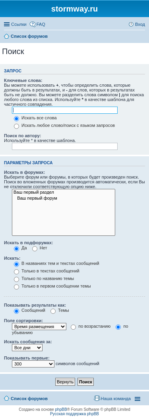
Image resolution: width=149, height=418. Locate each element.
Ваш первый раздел (63, 192)
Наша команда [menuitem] (116, 398)
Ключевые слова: (23, 80)
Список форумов (29, 398)
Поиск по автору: (22, 135)
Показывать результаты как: (35, 305)
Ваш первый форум (63, 198)
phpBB (61, 409)
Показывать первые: (27, 358)
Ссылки (19, 24)
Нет (39, 247)
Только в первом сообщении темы (52, 286)
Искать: (12, 258)
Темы (59, 310)
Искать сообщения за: (28, 341)
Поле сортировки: (23, 320)
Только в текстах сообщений (46, 270)
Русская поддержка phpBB (74, 414)
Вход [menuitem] (140, 24)
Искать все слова (35, 117)
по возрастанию (90, 326)
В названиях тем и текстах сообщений (56, 263)
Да (20, 247)
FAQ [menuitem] (41, 24)
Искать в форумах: (24, 172)
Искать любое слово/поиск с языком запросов (64, 125)
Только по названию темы (44, 278)
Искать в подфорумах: (28, 242)
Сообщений (29, 310)
